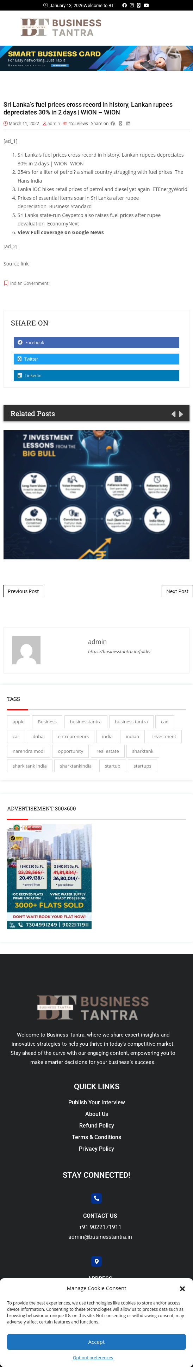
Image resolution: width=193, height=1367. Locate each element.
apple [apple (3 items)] (19, 721)
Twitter (28, 359)
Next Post (177, 591)
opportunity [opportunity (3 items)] (70, 751)
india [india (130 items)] (107, 736)
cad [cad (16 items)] (164, 721)
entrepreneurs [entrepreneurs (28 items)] (73, 736)
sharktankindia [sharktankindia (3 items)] (76, 766)
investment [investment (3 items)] (164, 736)
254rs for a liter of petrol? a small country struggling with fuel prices (95, 172)
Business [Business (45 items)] (47, 721)
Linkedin (30, 376)
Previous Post (23, 591)
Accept (96, 1341)
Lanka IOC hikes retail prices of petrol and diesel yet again (84, 189)
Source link (16, 263)
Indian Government (29, 283)
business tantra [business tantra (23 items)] (131, 721)
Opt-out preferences (93, 1358)
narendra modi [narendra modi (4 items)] (29, 751)
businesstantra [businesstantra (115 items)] (86, 721)
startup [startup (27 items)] (112, 766)
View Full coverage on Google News (61, 232)
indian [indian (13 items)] (132, 736)
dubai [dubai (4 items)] (38, 736)
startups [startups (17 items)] (142, 766)
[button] (182, 1288)
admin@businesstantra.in (100, 1237)
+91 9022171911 (100, 1227)
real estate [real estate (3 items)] (107, 751)
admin (54, 123)
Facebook (31, 343)
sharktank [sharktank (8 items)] (142, 751)
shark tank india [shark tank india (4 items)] (30, 766)
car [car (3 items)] (16, 736)
